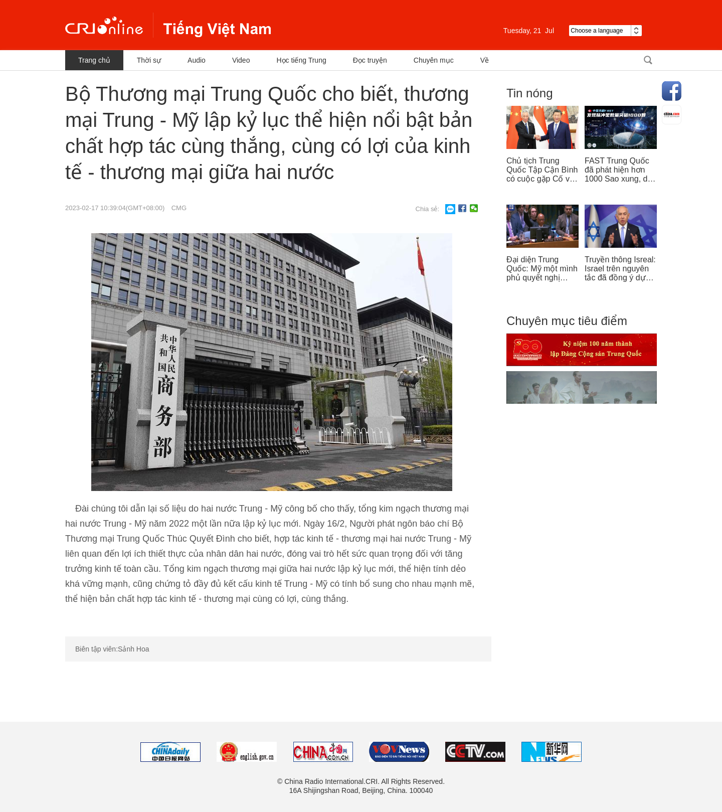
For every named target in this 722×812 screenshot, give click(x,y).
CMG (179, 208)
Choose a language (605, 30)
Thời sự (149, 60)
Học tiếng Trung (301, 60)
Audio (197, 60)
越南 (168, 25)
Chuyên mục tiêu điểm (566, 321)
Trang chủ (94, 60)
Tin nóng (529, 93)
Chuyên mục (434, 60)
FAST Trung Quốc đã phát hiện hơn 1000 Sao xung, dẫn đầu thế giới (620, 170)
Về (484, 60)
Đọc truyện (370, 60)
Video (241, 60)
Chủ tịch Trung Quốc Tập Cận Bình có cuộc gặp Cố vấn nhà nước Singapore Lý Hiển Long (542, 170)
